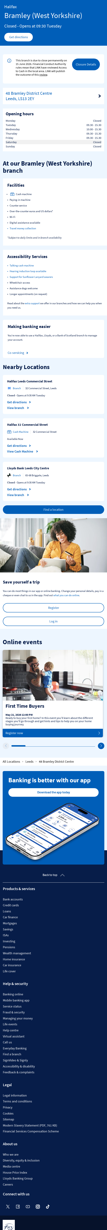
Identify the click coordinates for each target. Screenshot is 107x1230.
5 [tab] (68, 746)
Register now (53, 733)
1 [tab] (12, 746)
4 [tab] (54, 746)
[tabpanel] (53, 693)
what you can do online (66, 595)
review (43, 74)
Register (53, 608)
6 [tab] (82, 746)
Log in (53, 621)
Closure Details (86, 64)
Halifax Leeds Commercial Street (29, 381)
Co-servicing (18, 353)
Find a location (53, 509)
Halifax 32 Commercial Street (27, 425)
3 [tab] (40, 746)
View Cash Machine (22, 451)
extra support (32, 303)
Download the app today (53, 792)
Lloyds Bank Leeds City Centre (28, 468)
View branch (18, 408)
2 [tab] (26, 746)
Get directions (21, 38)
